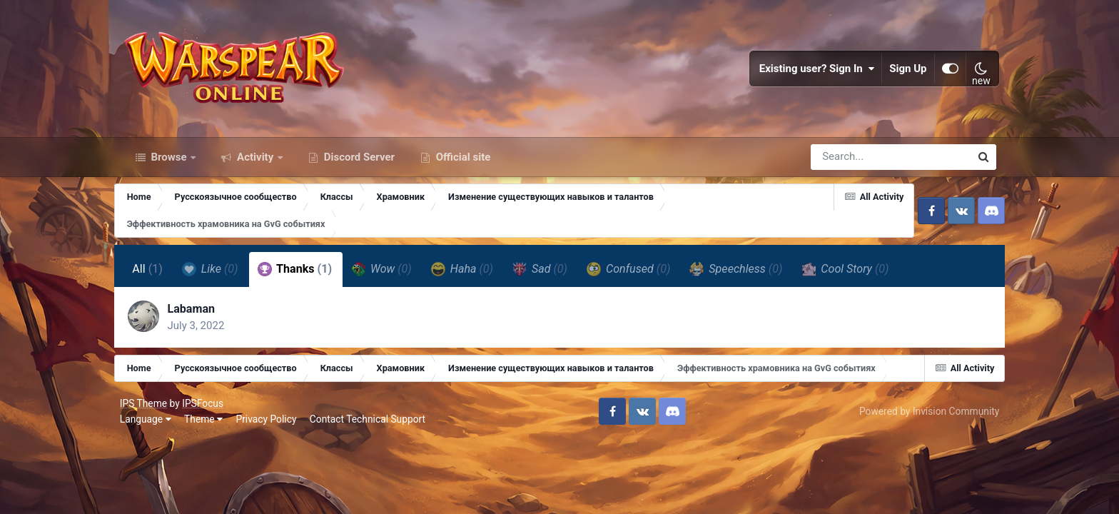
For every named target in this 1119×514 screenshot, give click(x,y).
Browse (169, 162)
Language (148, 426)
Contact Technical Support (370, 426)
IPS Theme (146, 410)
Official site (461, 162)
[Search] (850, 163)
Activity (255, 162)
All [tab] (156, 275)
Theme (206, 426)
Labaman (200, 315)
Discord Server (358, 162)
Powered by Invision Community (926, 418)
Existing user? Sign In (814, 71)
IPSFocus (205, 410)
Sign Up (905, 71)
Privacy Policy (269, 426)
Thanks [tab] (302, 275)
